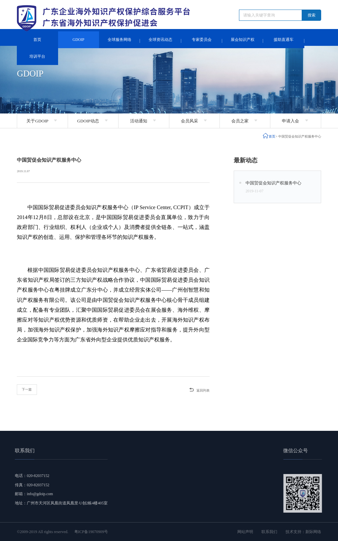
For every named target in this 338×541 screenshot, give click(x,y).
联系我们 (269, 531)
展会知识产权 (242, 40)
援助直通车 (283, 40)
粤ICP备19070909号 (91, 531)
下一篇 (27, 389)
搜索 (312, 15)
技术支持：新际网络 (303, 531)
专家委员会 (202, 40)
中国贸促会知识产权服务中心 (299, 136)
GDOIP (78, 40)
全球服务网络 (119, 40)
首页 (37, 40)
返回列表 (199, 389)
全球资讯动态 (160, 40)
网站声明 (245, 531)
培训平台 (37, 56)
